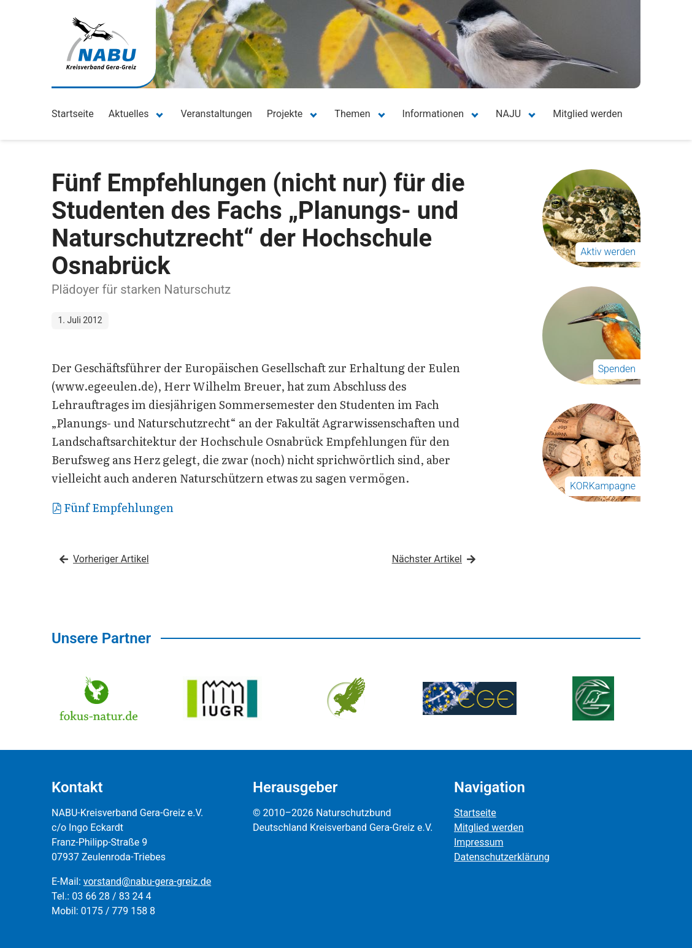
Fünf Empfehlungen (113, 507)
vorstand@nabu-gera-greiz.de (147, 881)
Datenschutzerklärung (502, 857)
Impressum (479, 842)
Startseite (73, 114)
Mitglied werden (587, 114)
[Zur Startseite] (101, 43)
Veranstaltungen (216, 114)
